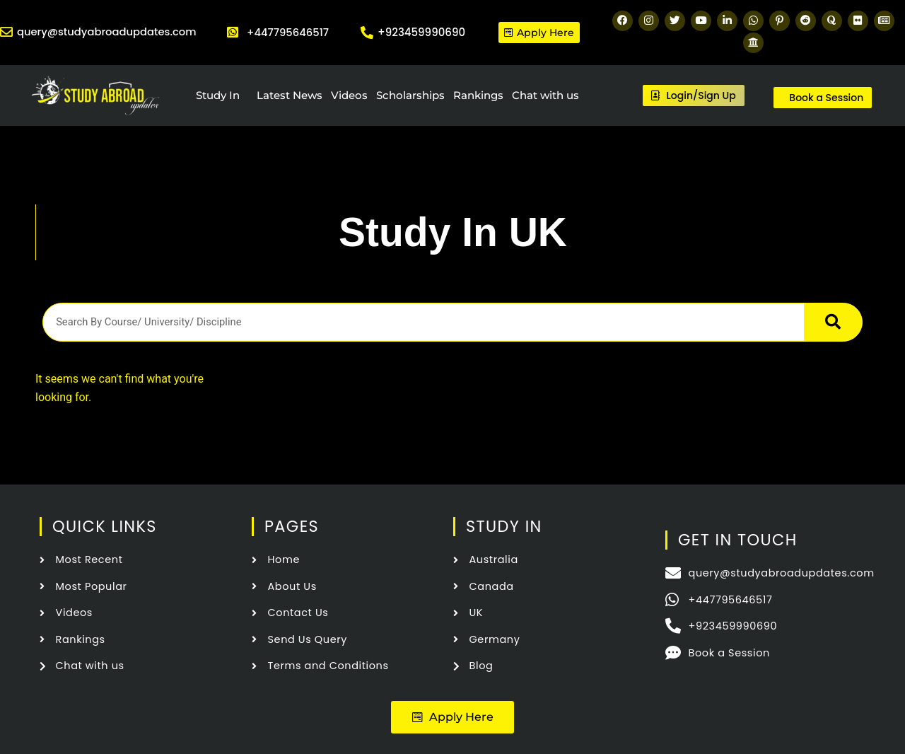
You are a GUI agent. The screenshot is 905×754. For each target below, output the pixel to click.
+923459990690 (421, 32)
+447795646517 (287, 32)
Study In (218, 95)
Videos (349, 95)
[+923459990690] (367, 32)
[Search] (833, 321)
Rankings (478, 95)
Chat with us (545, 95)
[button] (453, 716)
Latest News (289, 95)
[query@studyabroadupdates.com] (6, 32)
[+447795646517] (232, 32)
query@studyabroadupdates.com (108, 32)
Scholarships (410, 95)
